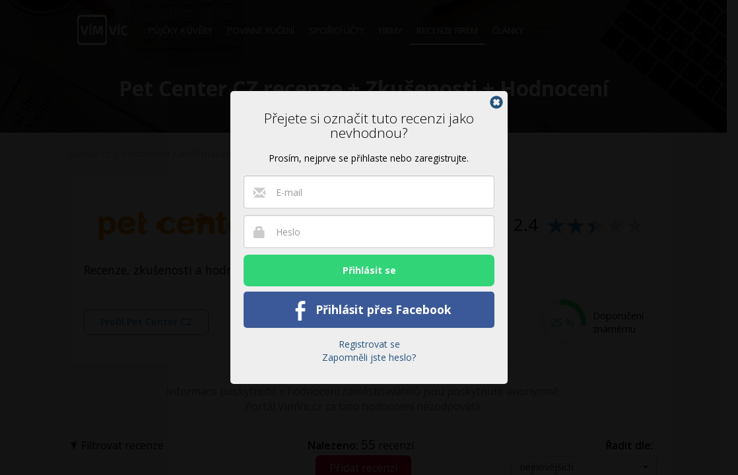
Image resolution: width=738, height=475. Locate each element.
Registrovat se (369, 344)
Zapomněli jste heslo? (369, 357)
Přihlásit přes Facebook (369, 311)
